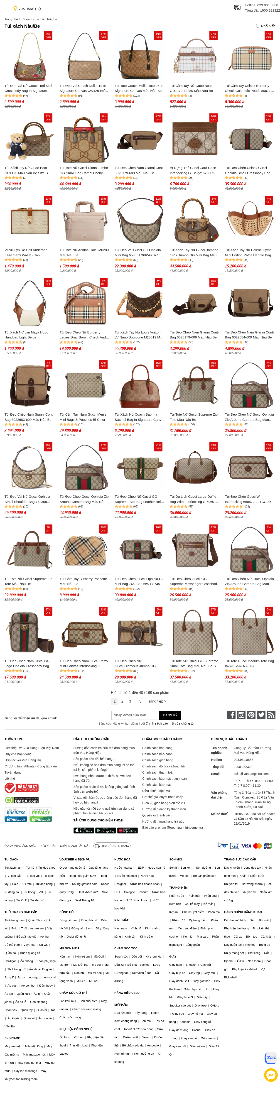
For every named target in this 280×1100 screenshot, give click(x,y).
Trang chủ (11, 19)
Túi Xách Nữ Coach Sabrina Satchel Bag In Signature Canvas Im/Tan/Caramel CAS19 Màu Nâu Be (140, 417)
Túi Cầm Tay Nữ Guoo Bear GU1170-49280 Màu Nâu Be (191, 88)
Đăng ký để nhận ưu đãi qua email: (31, 718)
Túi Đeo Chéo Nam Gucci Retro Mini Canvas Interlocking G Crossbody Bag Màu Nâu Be (84, 664)
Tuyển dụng (13, 772)
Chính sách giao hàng (157, 760)
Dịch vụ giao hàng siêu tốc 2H (163, 803)
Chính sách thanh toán (158, 772)
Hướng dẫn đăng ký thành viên (164, 809)
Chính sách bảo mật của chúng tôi (170, 723)
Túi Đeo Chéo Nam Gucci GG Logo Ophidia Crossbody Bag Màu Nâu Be (27, 664)
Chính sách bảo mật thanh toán (164, 778)
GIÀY (173, 956)
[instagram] (241, 715)
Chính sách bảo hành (157, 754)
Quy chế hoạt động (18, 754)
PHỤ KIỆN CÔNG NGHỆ (75, 1029)
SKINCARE (12, 1038)
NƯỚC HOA (122, 859)
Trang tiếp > (156, 701)
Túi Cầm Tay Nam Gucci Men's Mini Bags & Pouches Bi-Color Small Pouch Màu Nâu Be (83, 417)
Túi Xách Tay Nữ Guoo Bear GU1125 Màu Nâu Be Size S (26, 170)
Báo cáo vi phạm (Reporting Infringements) (172, 827)
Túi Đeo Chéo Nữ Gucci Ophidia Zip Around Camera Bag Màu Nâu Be (249, 417)
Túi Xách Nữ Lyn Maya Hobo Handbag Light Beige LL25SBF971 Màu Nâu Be (26, 335)
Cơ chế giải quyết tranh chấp (162, 797)
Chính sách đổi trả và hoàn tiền (164, 766)
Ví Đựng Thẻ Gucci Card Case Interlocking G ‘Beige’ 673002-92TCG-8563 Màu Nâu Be (193, 171)
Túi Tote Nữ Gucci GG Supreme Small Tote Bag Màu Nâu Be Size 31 (195, 664)
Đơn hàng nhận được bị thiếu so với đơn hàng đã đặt (102, 778)
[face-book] (231, 715)
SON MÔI (175, 859)
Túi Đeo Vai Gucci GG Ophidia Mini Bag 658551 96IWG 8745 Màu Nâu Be (138, 253)
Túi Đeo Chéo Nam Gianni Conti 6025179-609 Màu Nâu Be (139, 170)
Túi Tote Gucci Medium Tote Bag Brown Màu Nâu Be (249, 663)
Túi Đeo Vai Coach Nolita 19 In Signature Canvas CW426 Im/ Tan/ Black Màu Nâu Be (83, 88)
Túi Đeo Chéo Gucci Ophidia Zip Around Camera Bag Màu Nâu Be (84, 499)
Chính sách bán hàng (157, 748)
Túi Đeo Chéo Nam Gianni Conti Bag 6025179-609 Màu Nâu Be (194, 334)
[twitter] (261, 715)
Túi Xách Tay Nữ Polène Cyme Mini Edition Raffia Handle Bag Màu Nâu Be (248, 253)
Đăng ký (170, 715)
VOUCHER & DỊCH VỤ (74, 859)
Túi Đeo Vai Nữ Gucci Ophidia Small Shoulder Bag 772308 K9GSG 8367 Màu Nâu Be (27, 499)
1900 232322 (270, 10)
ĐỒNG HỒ (66, 912)
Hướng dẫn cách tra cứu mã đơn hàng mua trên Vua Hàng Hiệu (104, 750)
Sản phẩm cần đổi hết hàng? (94, 759)
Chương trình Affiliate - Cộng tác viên (31, 766)
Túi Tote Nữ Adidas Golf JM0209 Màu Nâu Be (84, 252)
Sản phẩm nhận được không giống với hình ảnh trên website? (104, 789)
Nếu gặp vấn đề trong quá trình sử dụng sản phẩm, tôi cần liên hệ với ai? (105, 811)
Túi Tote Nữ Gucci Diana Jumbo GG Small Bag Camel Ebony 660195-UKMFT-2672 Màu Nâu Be (84, 171)
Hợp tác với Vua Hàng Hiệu (24, 760)
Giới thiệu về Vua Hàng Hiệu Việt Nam (32, 748)
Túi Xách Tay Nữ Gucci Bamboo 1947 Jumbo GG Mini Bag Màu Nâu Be (194, 253)
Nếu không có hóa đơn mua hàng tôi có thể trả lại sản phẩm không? (104, 767)
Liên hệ (10, 778)
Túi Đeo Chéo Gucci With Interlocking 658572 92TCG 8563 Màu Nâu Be (250, 499)
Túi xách (26, 19)
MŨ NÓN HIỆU (69, 948)
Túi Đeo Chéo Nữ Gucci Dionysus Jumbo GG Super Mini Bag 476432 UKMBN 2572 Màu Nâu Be (139, 664)
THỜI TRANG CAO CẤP (21, 912)
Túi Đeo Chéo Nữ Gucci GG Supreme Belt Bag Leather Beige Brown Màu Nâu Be (140, 499)
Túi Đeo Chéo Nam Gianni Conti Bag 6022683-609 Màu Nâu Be (29, 416)
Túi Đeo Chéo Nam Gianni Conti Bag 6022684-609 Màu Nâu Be (249, 334)
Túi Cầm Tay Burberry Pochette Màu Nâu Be (83, 581)
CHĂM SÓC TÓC (126, 948)
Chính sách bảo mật (156, 784)
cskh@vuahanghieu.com (251, 774)
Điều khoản (48, 846)
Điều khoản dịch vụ (156, 791)
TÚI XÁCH (11, 859)
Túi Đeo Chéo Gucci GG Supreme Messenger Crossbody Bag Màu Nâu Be (194, 582)
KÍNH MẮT (121, 920)
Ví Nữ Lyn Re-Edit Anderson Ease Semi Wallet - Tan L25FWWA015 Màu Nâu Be (26, 253)
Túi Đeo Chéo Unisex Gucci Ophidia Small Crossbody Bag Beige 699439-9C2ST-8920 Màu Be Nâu (249, 171)
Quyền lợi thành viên (157, 815)
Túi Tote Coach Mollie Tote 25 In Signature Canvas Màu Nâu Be (139, 88)
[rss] (271, 715)
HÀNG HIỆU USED (127, 993)
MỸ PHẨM (121, 1004)
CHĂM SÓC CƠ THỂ (73, 993)
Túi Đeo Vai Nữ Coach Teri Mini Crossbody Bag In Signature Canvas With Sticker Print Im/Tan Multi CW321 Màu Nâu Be (29, 88)
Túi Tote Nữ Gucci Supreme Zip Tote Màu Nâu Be (194, 416)
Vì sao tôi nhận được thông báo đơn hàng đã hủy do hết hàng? (105, 800)
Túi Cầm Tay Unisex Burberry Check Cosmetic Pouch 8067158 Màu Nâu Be (249, 88)
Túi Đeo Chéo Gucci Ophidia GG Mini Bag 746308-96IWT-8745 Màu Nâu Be (139, 582)
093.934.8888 (267, 5)
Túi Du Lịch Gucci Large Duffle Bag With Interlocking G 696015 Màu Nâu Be (194, 499)
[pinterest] (251, 715)
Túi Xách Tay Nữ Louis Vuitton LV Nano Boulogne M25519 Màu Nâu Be (139, 335)
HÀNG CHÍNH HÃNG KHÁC (243, 912)
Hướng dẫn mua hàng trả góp (163, 821)
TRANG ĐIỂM (178, 887)
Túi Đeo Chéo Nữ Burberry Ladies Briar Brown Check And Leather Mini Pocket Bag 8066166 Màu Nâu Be (83, 335)
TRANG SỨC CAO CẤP (240, 859)
